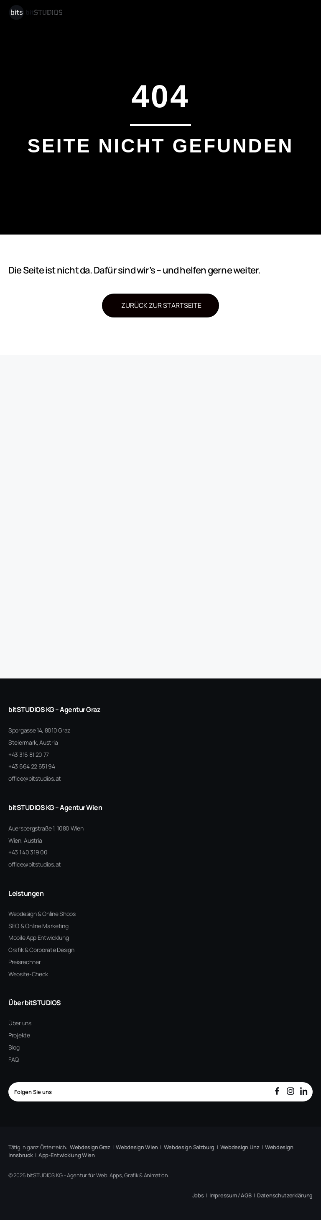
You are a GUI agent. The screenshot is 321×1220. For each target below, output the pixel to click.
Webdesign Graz (90, 1147)
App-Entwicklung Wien (66, 1155)
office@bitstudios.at (34, 778)
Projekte (19, 1035)
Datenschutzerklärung (285, 1195)
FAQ (13, 1059)
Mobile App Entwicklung (38, 937)
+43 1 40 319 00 (28, 852)
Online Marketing (46, 926)
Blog (14, 1047)
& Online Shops (57, 914)
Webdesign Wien (137, 1147)
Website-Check (28, 974)
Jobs (198, 1195)
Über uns (19, 1023)
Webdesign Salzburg (189, 1147)
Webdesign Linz (240, 1147)
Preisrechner (24, 962)
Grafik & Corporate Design (41, 950)
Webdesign (22, 914)
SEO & (16, 926)
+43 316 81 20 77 (28, 754)
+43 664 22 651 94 (31, 766)
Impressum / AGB (230, 1195)
